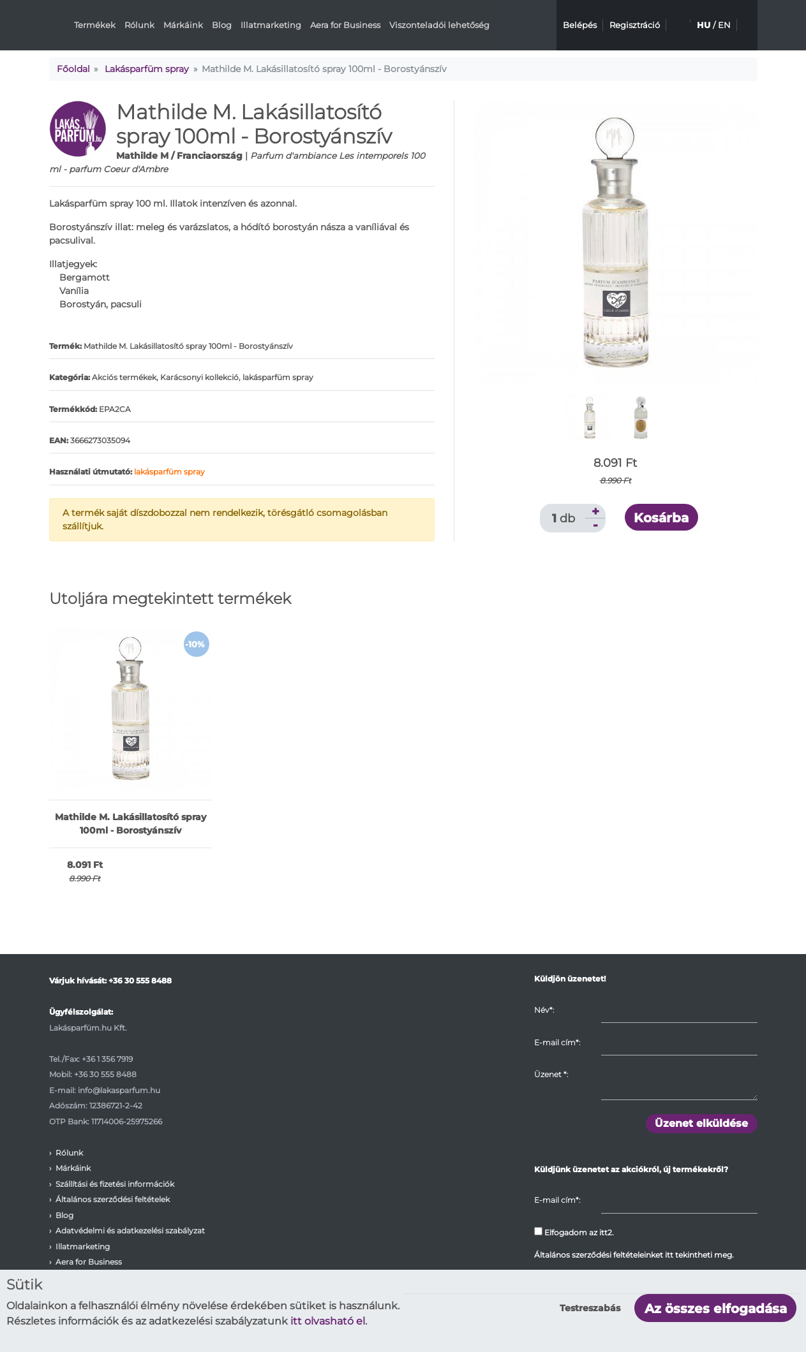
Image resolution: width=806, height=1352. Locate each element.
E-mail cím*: (557, 1042)
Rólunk (139, 25)
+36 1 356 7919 (107, 1059)
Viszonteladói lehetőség (439, 25)
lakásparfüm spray (169, 471)
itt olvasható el (327, 1321)
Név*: (544, 1010)
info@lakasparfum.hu (119, 1090)
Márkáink (183, 25)
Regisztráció (634, 25)
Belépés (580, 25)
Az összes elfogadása (716, 1308)
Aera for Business (345, 25)
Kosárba (661, 517)
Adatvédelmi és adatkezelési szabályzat (130, 1230)
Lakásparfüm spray (147, 69)
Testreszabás (590, 1308)
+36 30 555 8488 (140, 980)
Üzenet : (551, 1074)
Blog (222, 25)
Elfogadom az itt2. (574, 1232)
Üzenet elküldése (701, 1123)
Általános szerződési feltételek (113, 1199)
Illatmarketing (271, 25)
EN (724, 25)
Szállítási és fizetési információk (115, 1184)
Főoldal (73, 69)
